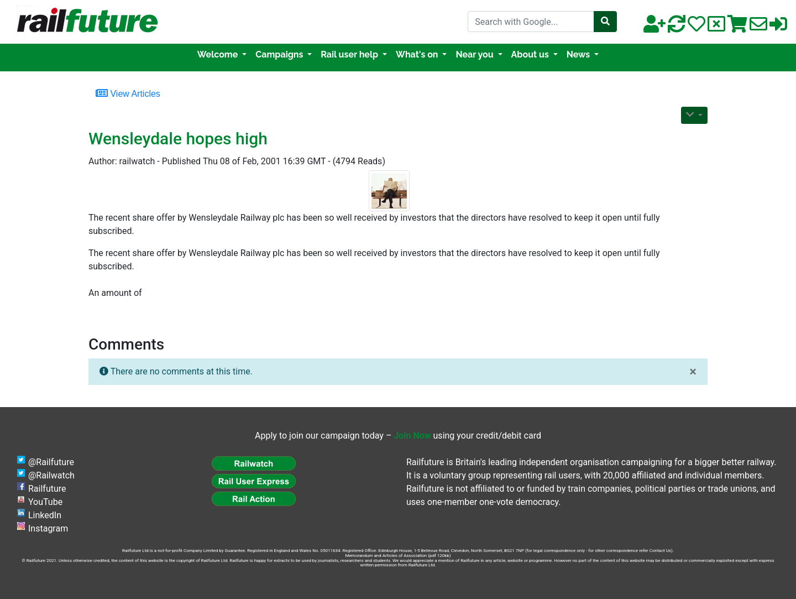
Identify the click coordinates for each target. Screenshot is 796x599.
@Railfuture (51, 462)
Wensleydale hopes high (178, 138)
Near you (475, 54)
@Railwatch (51, 475)
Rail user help (350, 54)
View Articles (128, 92)
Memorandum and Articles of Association (386, 555)
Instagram (48, 528)
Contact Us (660, 550)
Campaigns (280, 54)
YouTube (45, 502)
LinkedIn (44, 515)
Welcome (218, 54)
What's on (418, 54)
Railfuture (47, 488)
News (579, 54)
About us (531, 54)
